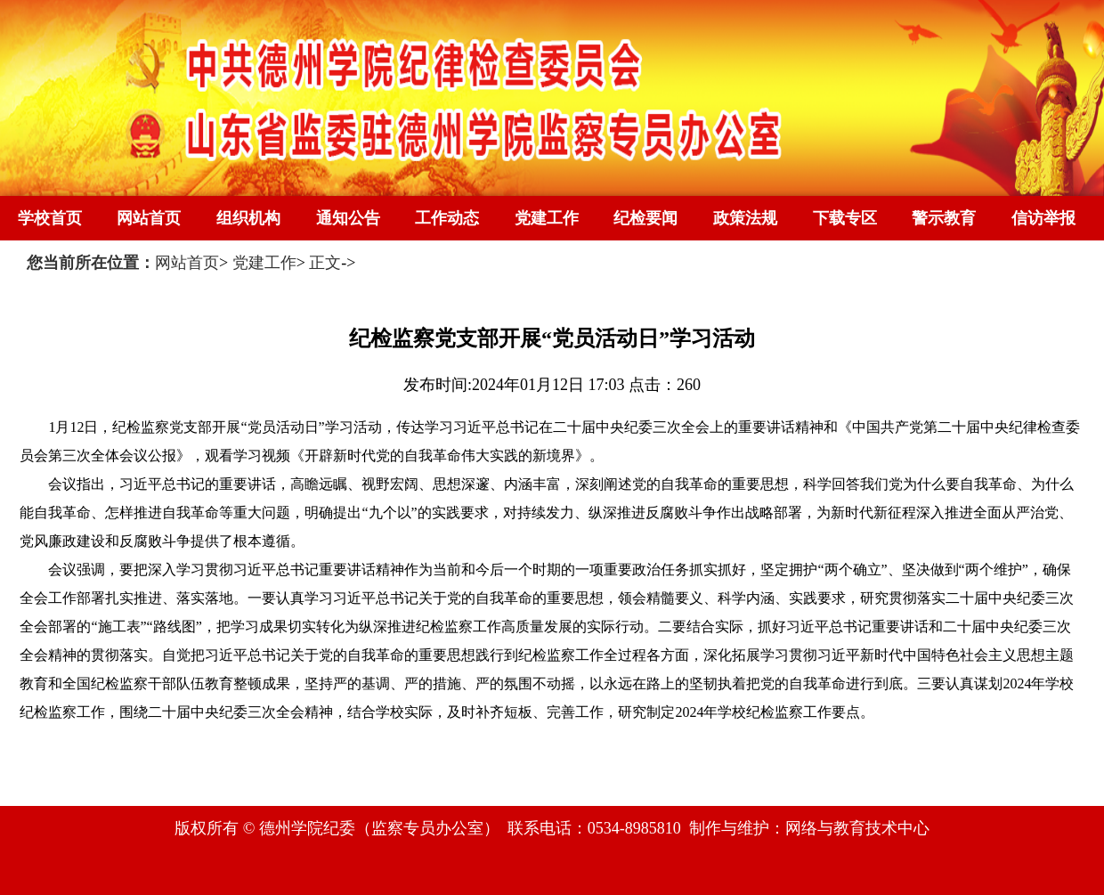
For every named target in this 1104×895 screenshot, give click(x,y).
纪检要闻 (645, 218)
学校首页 (50, 218)
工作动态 (447, 218)
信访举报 (1043, 218)
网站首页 (149, 218)
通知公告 (348, 218)
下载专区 (845, 218)
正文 (325, 263)
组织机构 (248, 218)
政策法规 (745, 218)
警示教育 (944, 218)
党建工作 (547, 218)
